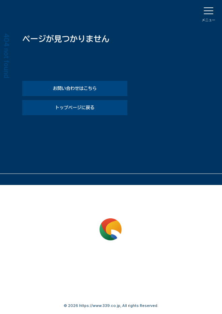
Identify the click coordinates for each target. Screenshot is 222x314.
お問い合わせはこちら (75, 88)
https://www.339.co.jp (99, 305)
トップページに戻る (74, 107)
